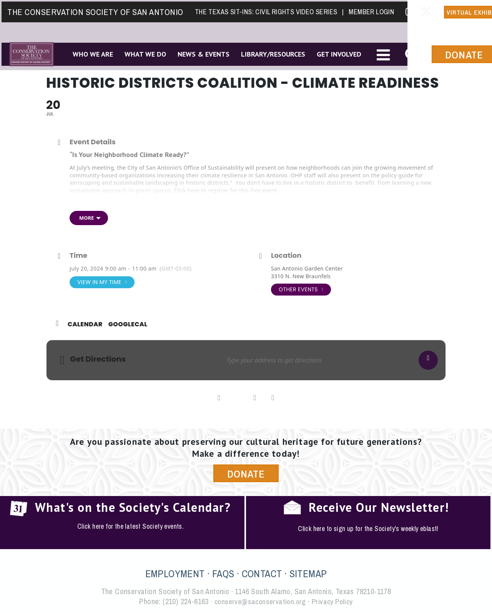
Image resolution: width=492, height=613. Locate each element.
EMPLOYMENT (175, 574)
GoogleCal (128, 324)
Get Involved (338, 53)
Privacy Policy (333, 602)
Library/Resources (272, 53)
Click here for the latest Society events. (130, 526)
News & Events (202, 53)
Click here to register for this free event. (227, 190)
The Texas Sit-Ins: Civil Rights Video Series (267, 10)
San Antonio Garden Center (307, 268)
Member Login (369, 10)
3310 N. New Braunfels (301, 276)
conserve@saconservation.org (259, 602)
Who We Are (91, 53)
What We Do (144, 53)
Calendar (85, 324)
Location (286, 255)
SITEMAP (308, 574)
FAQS (223, 574)
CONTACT (262, 574)
